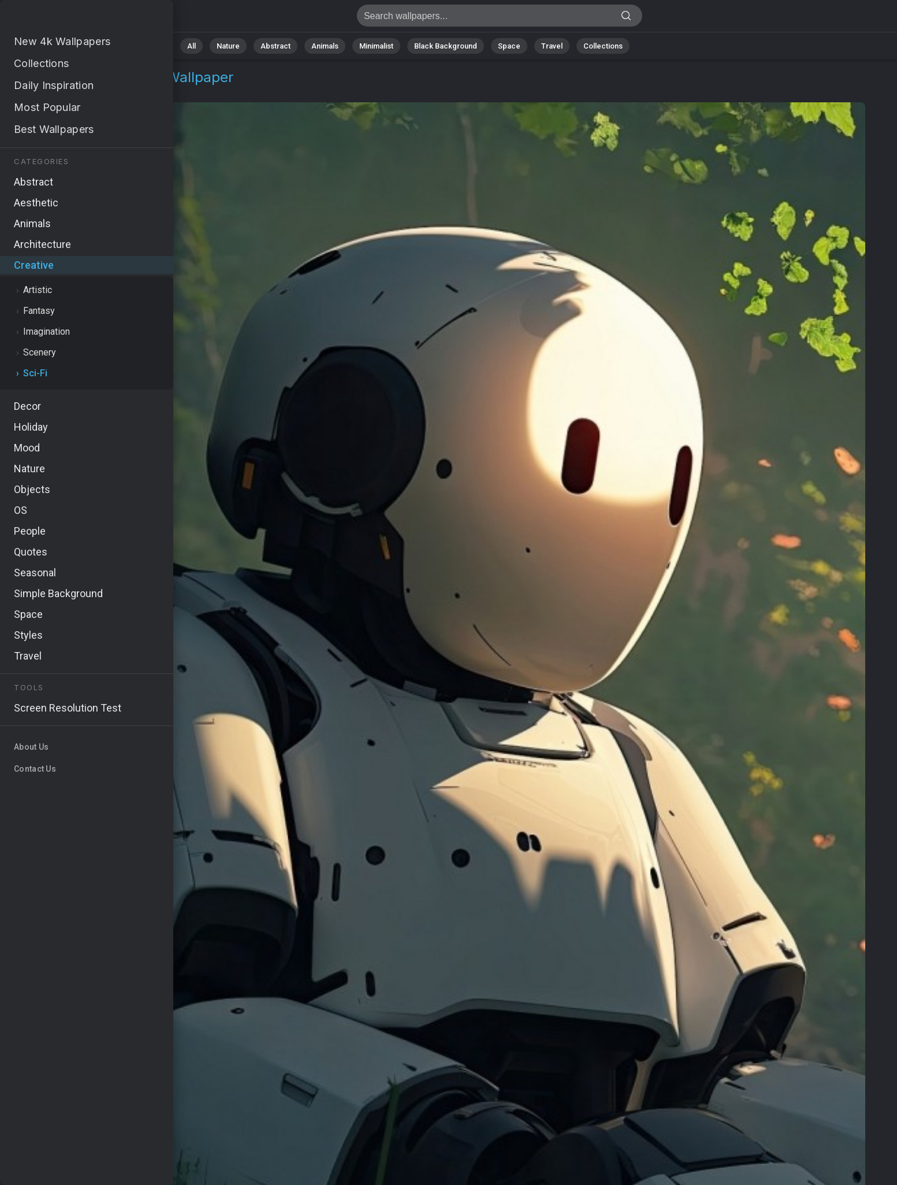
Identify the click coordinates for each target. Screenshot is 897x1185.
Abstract (275, 46)
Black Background (445, 46)
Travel (552, 46)
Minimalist (376, 46)
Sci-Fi (92, 91)
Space (509, 46)
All (191, 46)
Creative (49, 91)
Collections (603, 46)
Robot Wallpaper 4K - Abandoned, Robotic (69, 18)
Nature (228, 46)
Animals (324, 46)
